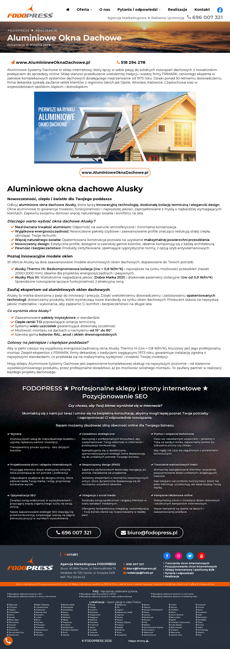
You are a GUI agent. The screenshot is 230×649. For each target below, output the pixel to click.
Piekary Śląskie (124, 622)
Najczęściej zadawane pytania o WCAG (98, 594)
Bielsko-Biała (69, 605)
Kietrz (173, 612)
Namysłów (175, 617)
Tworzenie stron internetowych (187, 563)
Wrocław (40, 635)
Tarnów (39, 632)
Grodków (174, 610)
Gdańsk (147, 607)
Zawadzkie (121, 635)
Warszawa (175, 632)
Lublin (39, 617)
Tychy (119, 632)
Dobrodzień (68, 607)
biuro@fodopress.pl (149, 533)
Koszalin (40, 615)
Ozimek (39, 622)
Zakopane (94, 635)
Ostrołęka (201, 620)
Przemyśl (94, 625)
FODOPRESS (19, 30)
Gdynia (174, 607)
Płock (200, 622)
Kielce (146, 612)
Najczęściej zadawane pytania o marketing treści (175, 596)
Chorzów (13, 607)
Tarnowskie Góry (16, 632)
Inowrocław (14, 612)
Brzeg (92, 605)
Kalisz (65, 612)
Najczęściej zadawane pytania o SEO (25, 594)
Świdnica (121, 630)
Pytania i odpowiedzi (137, 9)
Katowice (94, 612)
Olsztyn (147, 620)
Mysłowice (148, 617)
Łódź (199, 615)
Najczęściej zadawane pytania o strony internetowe (32, 596)
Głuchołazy (68, 610)
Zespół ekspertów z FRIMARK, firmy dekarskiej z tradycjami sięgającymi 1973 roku (87, 353)
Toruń (65, 632)
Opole (173, 620)
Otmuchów (14, 622)
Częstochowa (42, 607)
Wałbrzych (148, 632)
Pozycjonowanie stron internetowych (191, 566)
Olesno (120, 620)
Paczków (94, 622)
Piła (145, 622)
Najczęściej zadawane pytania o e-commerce (173, 594)
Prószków (40, 625)
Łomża (12, 617)
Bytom (147, 605)
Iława (199, 610)
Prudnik (66, 625)
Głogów (12, 610)
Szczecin (174, 630)
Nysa (38, 620)
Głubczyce (40, 610)
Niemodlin (202, 617)
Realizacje (177, 9)
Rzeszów (40, 627)
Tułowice (94, 632)
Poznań (12, 625)
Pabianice (67, 622)
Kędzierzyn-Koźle (124, 612)
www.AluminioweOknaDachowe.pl (53, 62)
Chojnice (201, 605)
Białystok (13, 605)
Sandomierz (68, 627)
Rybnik (12, 627)
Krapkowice (95, 615)
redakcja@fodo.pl (140, 572)
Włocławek (14, 635)
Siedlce (120, 627)
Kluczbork (202, 612)
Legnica (120, 615)
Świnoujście (149, 630)
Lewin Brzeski (177, 615)
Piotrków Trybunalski (180, 622)
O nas (104, 9)
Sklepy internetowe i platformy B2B (189, 569)
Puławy (120, 625)
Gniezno (93, 610)
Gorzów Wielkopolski (153, 610)
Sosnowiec (14, 630)
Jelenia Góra (41, 612)
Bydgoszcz (121, 605)
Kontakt (202, 9)
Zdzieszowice (150, 635)
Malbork (66, 617)
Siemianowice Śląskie (153, 627)
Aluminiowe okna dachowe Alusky (75, 188)
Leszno (147, 615)
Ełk (118, 607)
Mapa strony (138, 641)
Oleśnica (93, 620)
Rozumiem (201, 640)
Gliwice (200, 607)
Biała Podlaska (42, 605)
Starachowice (42, 630)
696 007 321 (205, 17)
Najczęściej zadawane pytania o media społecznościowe (106, 596)
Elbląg (93, 607)
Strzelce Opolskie (70, 630)
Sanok (92, 627)
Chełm (174, 605)
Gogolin (120, 610)
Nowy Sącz (14, 620)
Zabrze (66, 635)
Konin (11, 615)
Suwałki (93, 630)
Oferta (83, 9)
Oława (65, 620)
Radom (147, 625)
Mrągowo (94, 617)
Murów (120, 617)
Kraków (66, 615)
